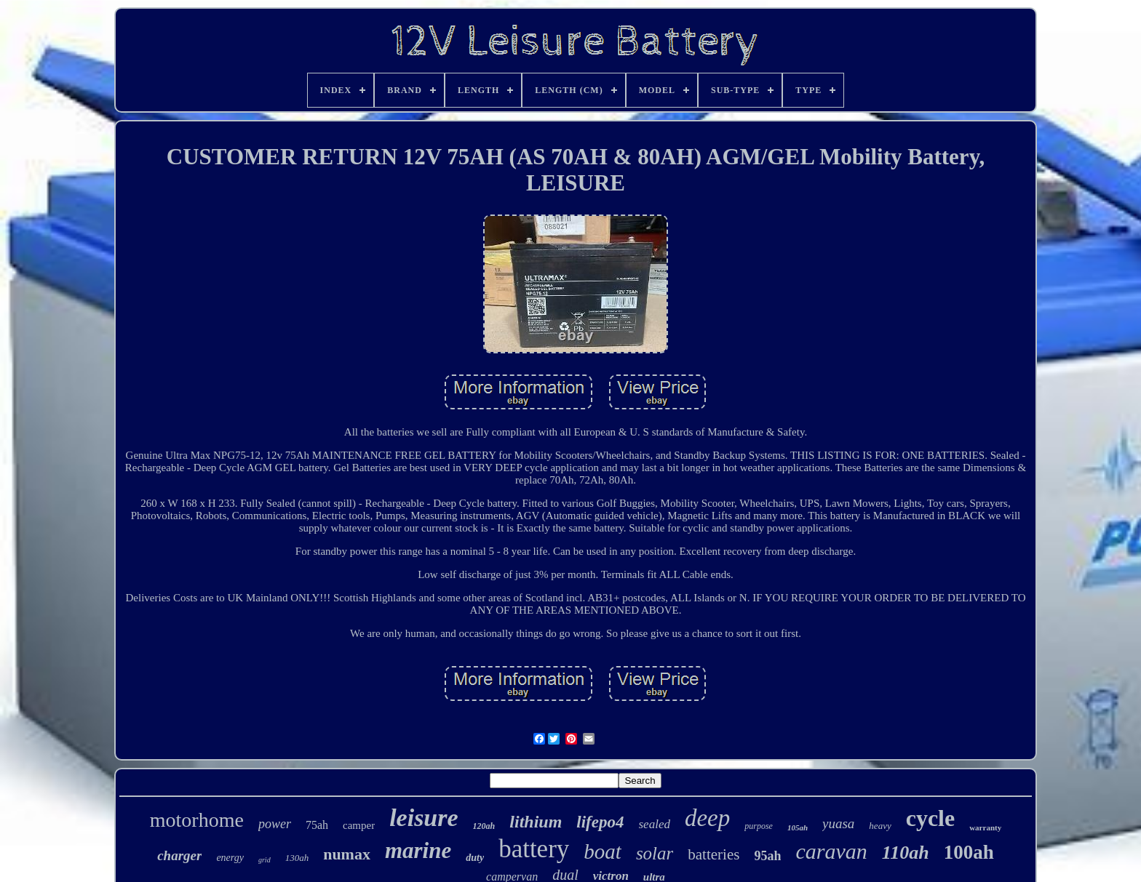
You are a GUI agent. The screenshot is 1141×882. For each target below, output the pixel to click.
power (274, 824)
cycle (930, 818)
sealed (654, 824)
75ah (317, 825)
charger (179, 855)
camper (359, 825)
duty (475, 857)
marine (418, 850)
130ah (297, 857)
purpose (758, 826)
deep (707, 818)
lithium (535, 821)
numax (346, 854)
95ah (767, 856)
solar (654, 853)
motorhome (197, 820)
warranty (985, 827)
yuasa (838, 823)
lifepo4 (600, 822)
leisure (423, 817)
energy (230, 857)
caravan (831, 851)
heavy (880, 825)
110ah (905, 852)
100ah (969, 852)
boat (602, 851)
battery (533, 849)
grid (264, 860)
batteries (713, 854)
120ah (484, 826)
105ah (797, 827)
